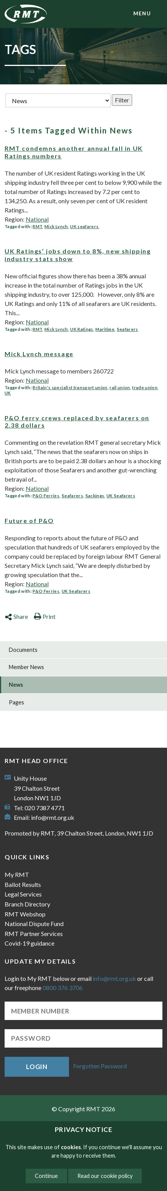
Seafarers (127, 329)
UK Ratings (81, 329)
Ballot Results (23, 884)
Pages (16, 702)
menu (142, 13)
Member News (26, 667)
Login (36, 1067)
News (16, 684)
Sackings (95, 495)
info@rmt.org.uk (52, 817)
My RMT (17, 874)
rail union (120, 387)
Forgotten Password (100, 1065)
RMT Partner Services (34, 933)
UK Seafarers (120, 495)
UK (8, 392)
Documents (23, 649)
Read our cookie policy (105, 1176)
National (37, 219)
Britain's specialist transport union (70, 387)
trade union (144, 387)
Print (45, 616)
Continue (46, 1176)
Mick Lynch (56, 226)
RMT (37, 226)
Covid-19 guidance (29, 943)
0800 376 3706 (63, 987)
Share (16, 616)
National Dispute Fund (34, 923)
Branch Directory (27, 904)
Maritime (105, 329)
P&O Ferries (46, 495)
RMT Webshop (25, 914)
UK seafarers (84, 226)
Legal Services (23, 894)
